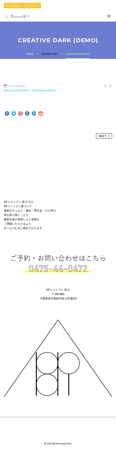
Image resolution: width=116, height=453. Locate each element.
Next (105, 136)
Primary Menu (109, 16)
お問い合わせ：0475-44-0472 (22, 5)
